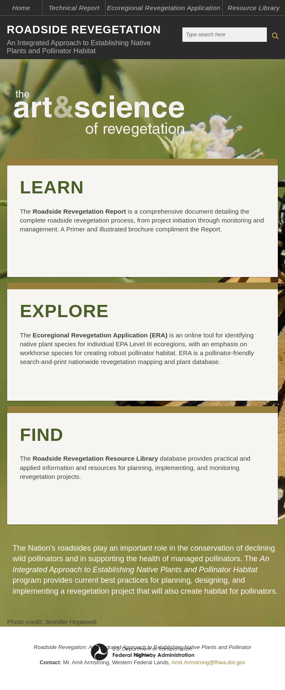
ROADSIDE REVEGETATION (84, 29)
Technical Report (74, 7)
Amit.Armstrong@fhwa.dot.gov (208, 662)
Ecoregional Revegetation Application (163, 7)
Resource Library (254, 7)
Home (21, 7)
